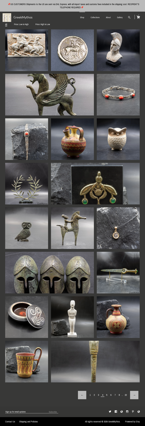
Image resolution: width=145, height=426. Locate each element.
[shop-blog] (121, 411)
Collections (95, 17)
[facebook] (116, 411)
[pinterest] (133, 411)
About (108, 17)
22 (126, 394)
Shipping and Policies (28, 421)
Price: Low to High (21, 24)
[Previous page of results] (82, 395)
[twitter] (110, 411)
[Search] (129, 17)
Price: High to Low (42, 24)
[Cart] (138, 17)
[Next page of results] (134, 395)
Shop (82, 17)
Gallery (120, 17)
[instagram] (127, 411)
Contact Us (10, 421)
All (6, 24)
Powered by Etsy (132, 421)
